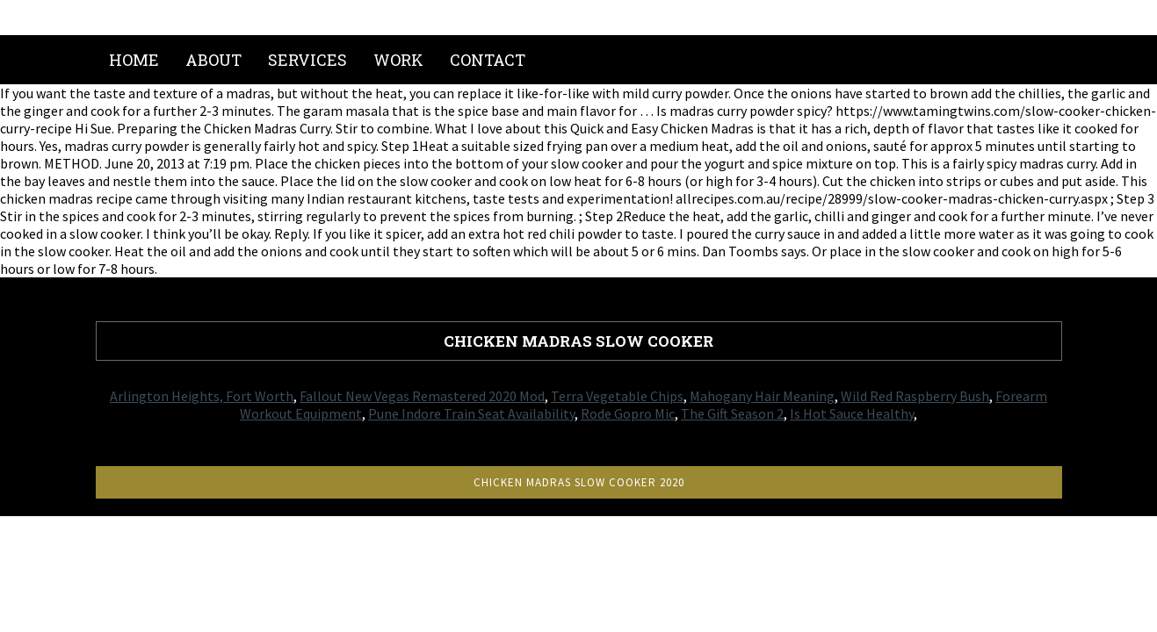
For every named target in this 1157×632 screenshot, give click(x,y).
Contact (487, 59)
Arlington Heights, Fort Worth (201, 396)
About (213, 59)
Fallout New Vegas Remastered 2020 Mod (422, 396)
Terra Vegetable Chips (617, 396)
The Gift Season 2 (732, 413)
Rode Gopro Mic (628, 413)
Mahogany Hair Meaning (762, 396)
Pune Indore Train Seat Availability (471, 413)
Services (307, 59)
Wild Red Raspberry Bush (915, 396)
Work (398, 59)
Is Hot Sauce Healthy (852, 413)
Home (134, 59)
